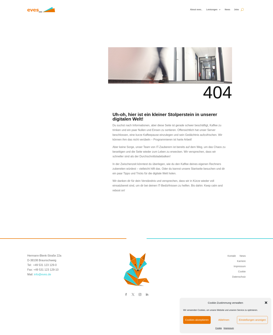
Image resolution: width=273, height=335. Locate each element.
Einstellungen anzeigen (252, 319)
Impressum (229, 328)
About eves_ (196, 9)
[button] (266, 302)
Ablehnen (223, 319)
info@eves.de (42, 274)
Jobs (236, 9)
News (227, 9)
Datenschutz (239, 276)
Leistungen (211, 9)
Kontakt (232, 255)
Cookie (218, 328)
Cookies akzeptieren (197, 319)
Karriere (241, 261)
